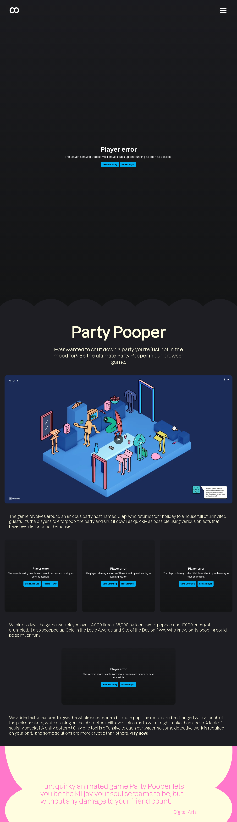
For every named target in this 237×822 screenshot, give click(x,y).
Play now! (138, 733)
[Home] (14, 10)
